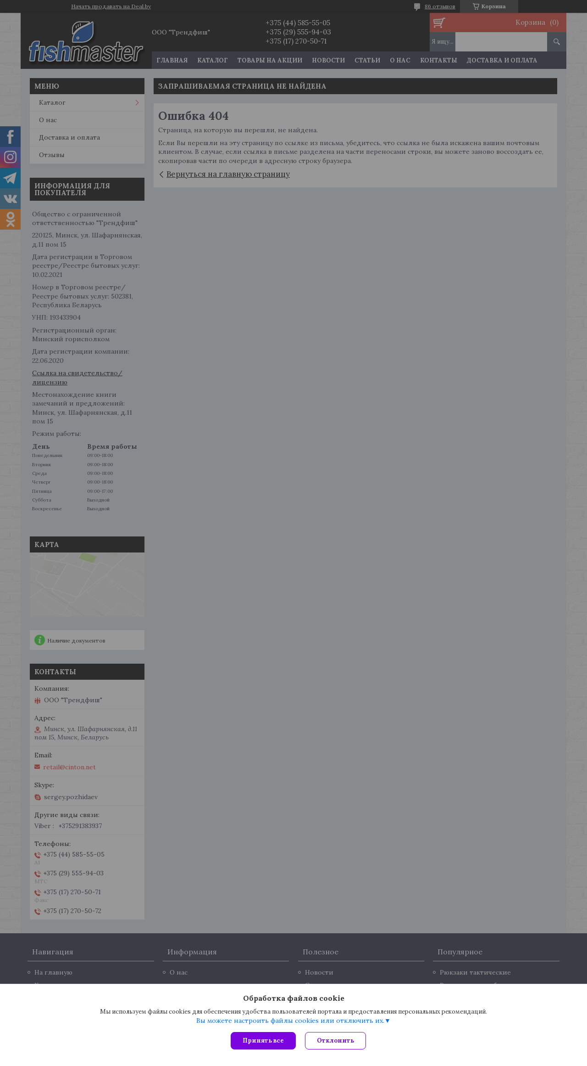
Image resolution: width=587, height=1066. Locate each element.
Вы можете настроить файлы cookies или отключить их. (290, 1020)
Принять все (263, 1040)
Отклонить (335, 1040)
